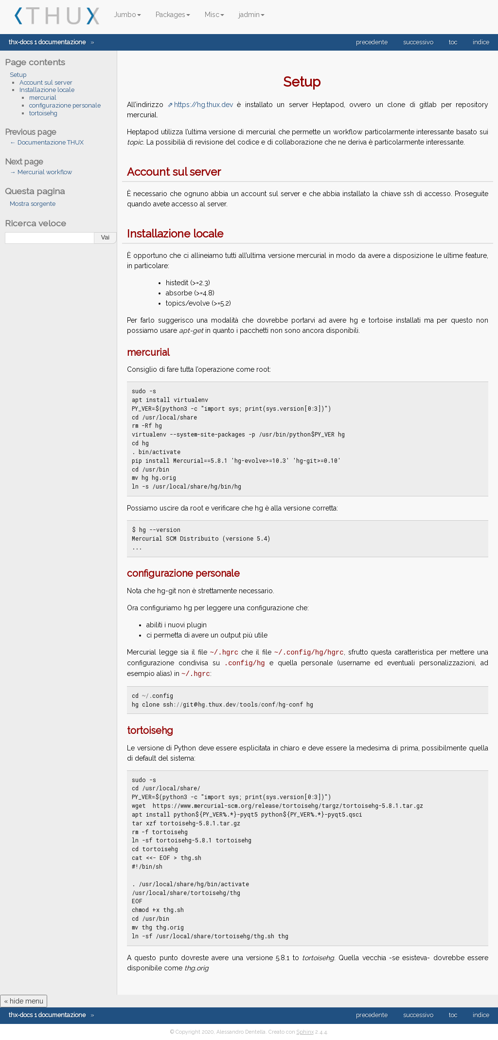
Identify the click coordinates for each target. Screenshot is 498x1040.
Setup (18, 74)
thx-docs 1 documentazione (47, 42)
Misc (214, 14)
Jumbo (127, 14)
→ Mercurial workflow (41, 172)
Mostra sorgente (32, 203)
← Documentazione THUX (47, 142)
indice (481, 42)
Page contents (35, 62)
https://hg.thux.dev (203, 105)
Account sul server (45, 82)
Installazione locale (46, 89)
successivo (418, 42)
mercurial (42, 97)
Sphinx (305, 1032)
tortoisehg (43, 113)
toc (453, 42)
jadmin (252, 14)
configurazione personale (65, 105)
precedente (372, 42)
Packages (173, 14)
